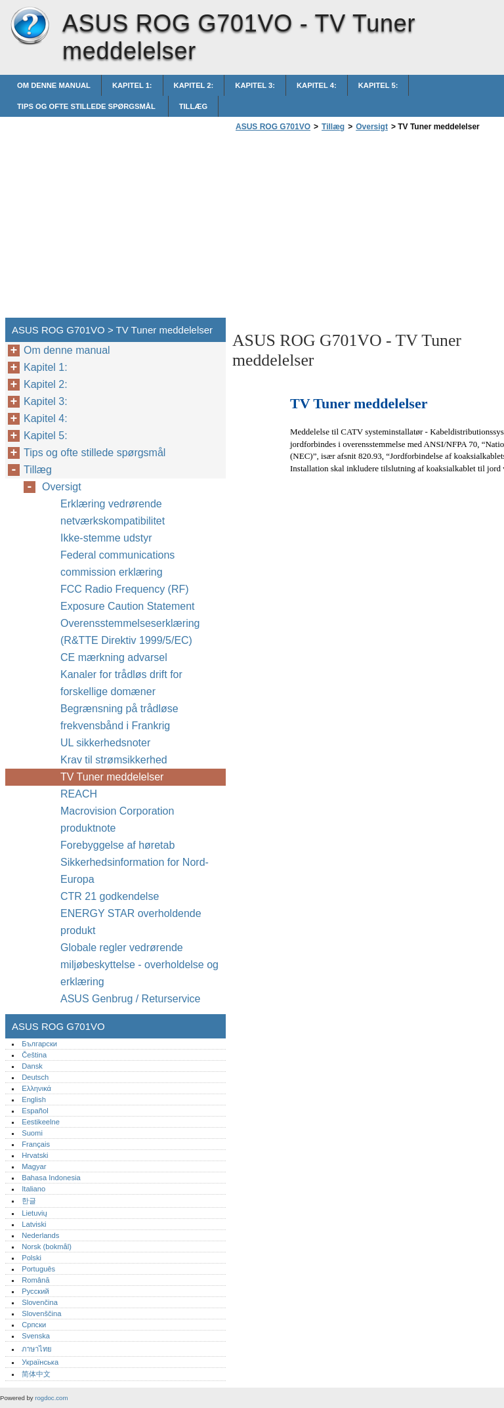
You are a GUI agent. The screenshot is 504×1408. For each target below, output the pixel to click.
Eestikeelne (41, 1122)
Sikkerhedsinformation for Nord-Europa (134, 871)
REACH (78, 794)
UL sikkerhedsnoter (105, 742)
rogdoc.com (51, 1397)
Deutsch (35, 1077)
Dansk (32, 1066)
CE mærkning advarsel (113, 657)
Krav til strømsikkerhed (113, 759)
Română (35, 1280)
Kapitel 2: (194, 85)
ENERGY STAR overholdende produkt (130, 922)
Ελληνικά (36, 1088)
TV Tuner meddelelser (111, 776)
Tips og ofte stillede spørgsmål (87, 106)
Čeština (34, 1055)
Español (35, 1111)
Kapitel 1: (132, 85)
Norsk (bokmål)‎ (47, 1246)
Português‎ (38, 1269)
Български (39, 1044)
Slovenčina (40, 1302)
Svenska (36, 1336)
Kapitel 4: (317, 85)
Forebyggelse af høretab (117, 845)
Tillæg (193, 106)
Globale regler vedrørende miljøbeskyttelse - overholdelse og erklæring (139, 964)
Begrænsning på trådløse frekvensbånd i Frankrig (119, 717)
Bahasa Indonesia (51, 1178)
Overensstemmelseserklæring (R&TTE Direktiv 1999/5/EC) (130, 632)
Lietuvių (34, 1213)
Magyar (34, 1166)
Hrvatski (35, 1155)
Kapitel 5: (378, 85)
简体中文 (36, 1374)
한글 (29, 1201)
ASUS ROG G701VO (29, 26)
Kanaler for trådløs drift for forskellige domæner (121, 683)
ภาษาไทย (37, 1349)
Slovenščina (41, 1313)
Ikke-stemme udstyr (107, 538)
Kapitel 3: (255, 85)
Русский (35, 1291)
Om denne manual (54, 85)
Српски (34, 1325)
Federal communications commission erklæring (117, 563)
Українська (40, 1362)
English (34, 1099)
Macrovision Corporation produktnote (117, 819)
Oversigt (372, 126)
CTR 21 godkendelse (109, 896)
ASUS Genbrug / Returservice (130, 998)
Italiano (33, 1189)
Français (36, 1144)
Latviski (34, 1224)
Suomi (32, 1133)
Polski (31, 1258)
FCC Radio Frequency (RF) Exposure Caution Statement (127, 598)
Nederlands (40, 1235)
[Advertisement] (342, 228)
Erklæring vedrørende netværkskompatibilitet (112, 512)
